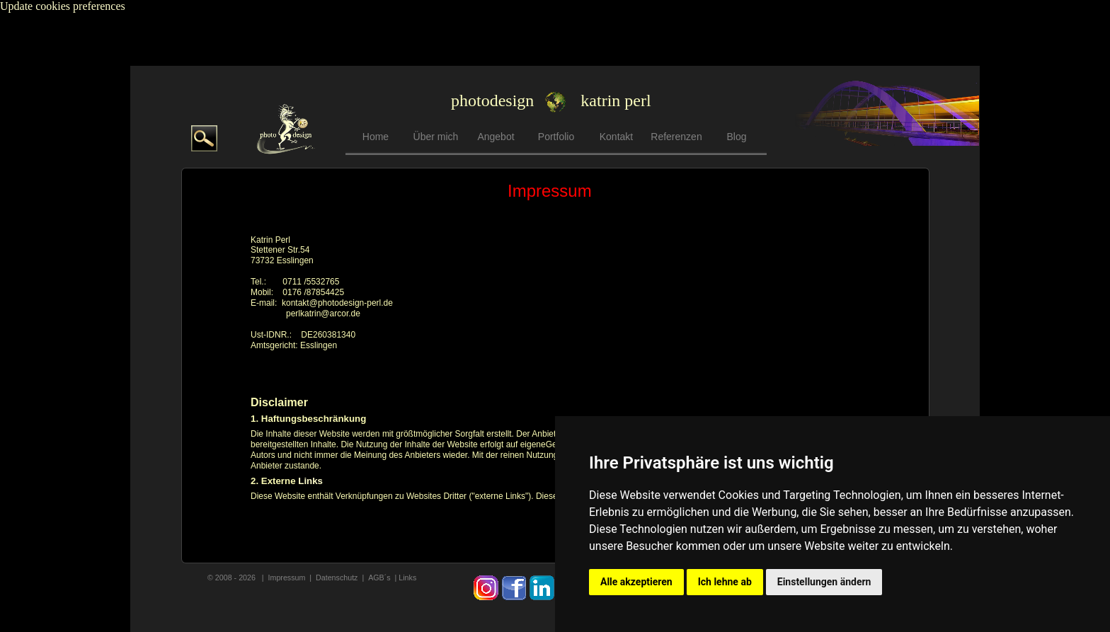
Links (407, 577)
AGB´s (380, 577)
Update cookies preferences (62, 6)
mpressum (288, 577)
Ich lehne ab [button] (725, 581)
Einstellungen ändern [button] (824, 581)
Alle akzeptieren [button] (636, 581)
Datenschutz (336, 577)
